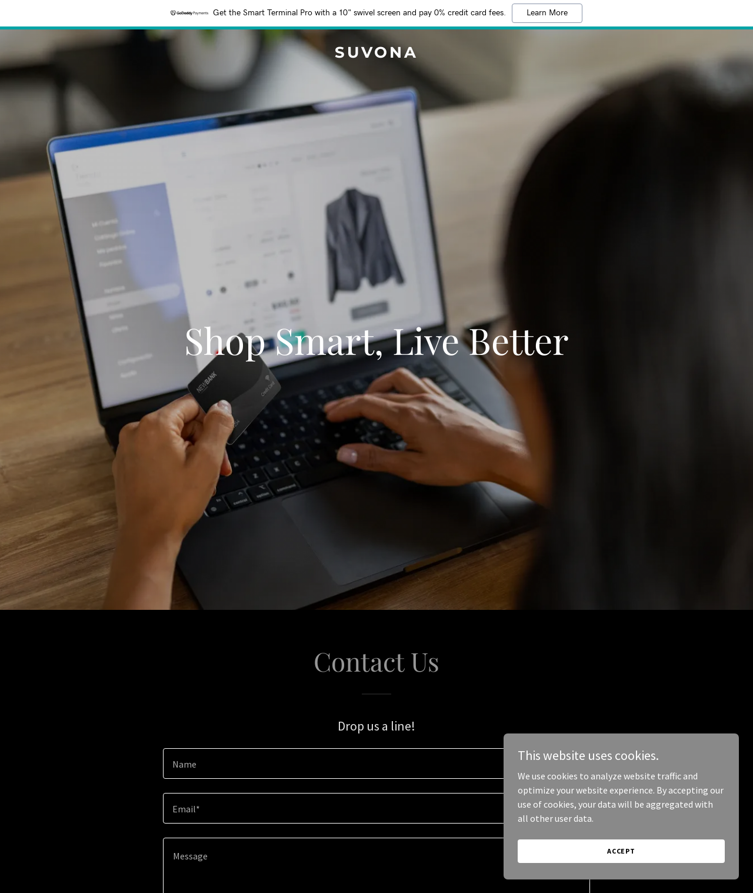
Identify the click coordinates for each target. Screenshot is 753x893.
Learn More (547, 13)
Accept (621, 850)
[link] (377, 54)
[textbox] (376, 763)
